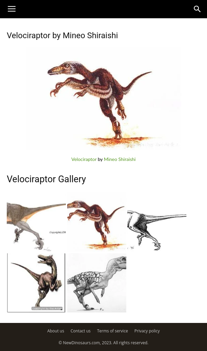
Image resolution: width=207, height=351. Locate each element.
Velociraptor (84, 159)
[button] (197, 9)
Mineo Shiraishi (120, 159)
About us (55, 331)
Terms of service (112, 331)
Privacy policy (147, 331)
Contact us (80, 331)
